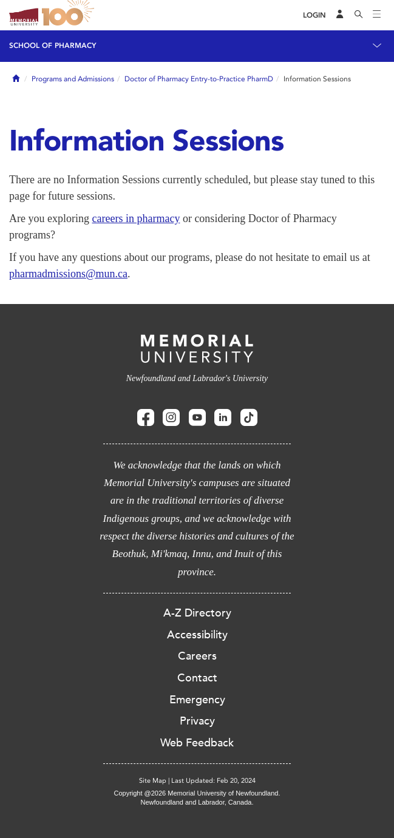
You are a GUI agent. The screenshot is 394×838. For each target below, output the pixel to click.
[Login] (314, 15)
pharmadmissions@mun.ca (68, 274)
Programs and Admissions (73, 79)
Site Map (152, 781)
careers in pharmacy (136, 218)
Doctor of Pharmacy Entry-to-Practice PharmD (198, 79)
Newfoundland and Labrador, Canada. (197, 802)
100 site (69, 15)
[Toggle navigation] (377, 15)
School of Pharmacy (53, 45)
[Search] (359, 15)
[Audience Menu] (340, 15)
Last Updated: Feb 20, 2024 (213, 781)
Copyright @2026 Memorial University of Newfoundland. (197, 793)
